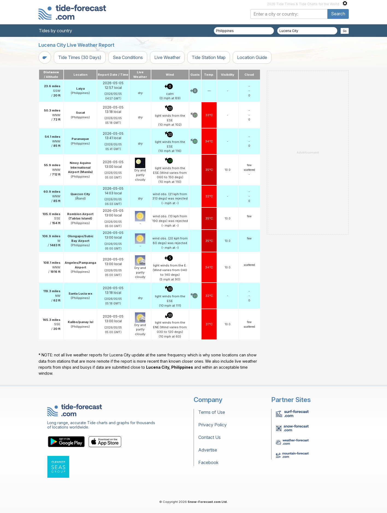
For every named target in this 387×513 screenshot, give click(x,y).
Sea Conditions (128, 57)
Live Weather (167, 57)
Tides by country (55, 30)
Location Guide (252, 57)
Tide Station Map (209, 57)
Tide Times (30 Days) (79, 57)
